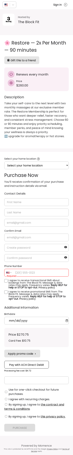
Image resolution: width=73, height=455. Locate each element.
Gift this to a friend (21, 60)
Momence (45, 446)
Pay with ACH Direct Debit (26, 365)
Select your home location (20, 158)
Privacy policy (47, 287)
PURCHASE (20, 428)
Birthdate (9, 314)
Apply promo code (22, 354)
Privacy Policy (52, 449)
